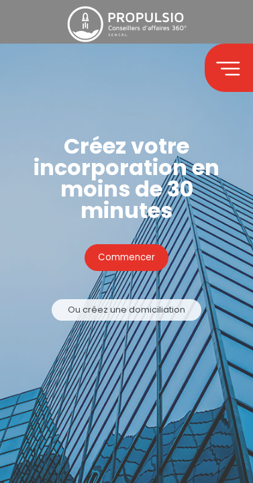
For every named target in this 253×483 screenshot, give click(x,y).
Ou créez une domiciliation (126, 310)
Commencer (126, 258)
